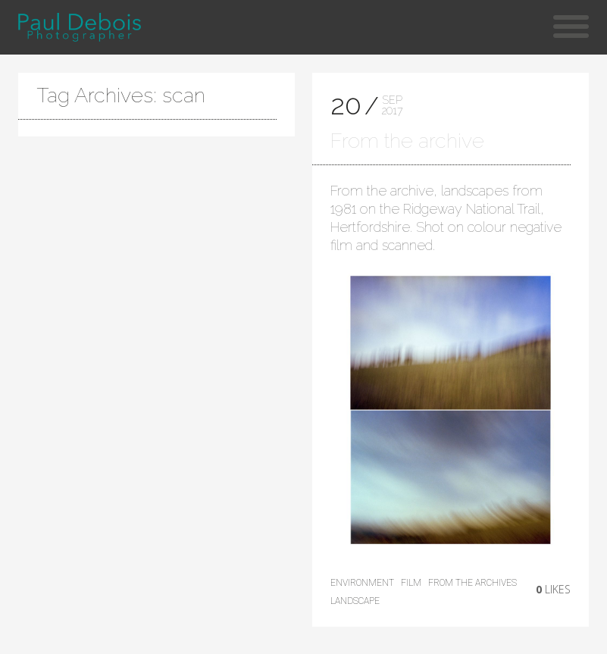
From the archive (407, 140)
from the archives (472, 582)
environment (362, 582)
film (411, 582)
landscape (355, 600)
